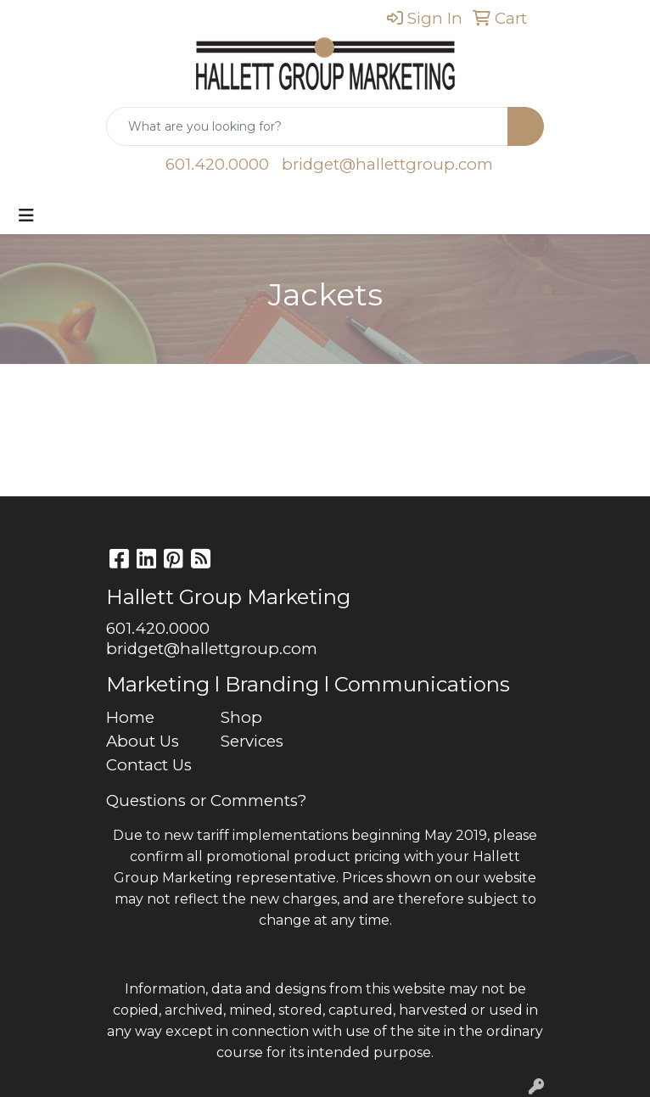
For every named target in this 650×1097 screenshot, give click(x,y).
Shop (241, 717)
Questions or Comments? (206, 800)
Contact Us (149, 765)
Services (252, 741)
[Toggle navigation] (26, 215)
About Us (142, 741)
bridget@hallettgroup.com (387, 164)
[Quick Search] (307, 126)
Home (130, 717)
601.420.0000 (217, 164)
